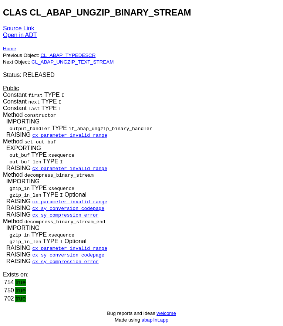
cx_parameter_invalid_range (69, 135)
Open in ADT (20, 35)
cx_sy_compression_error (65, 214)
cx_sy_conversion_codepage (68, 208)
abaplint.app (154, 320)
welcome (166, 313)
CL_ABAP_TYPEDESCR (67, 55)
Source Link (18, 28)
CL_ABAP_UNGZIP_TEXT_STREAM (72, 62)
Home (9, 48)
